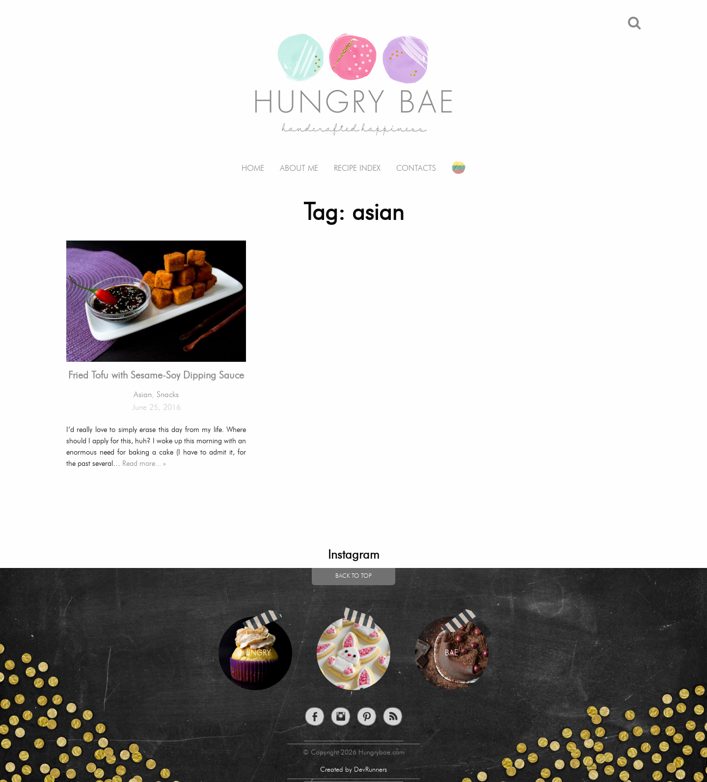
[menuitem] (253, 161)
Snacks (168, 395)
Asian (143, 395)
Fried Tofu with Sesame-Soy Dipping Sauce (156, 376)
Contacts (416, 168)
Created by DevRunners (353, 769)
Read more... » (144, 463)
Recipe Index (357, 168)
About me (299, 168)
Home (253, 168)
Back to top (353, 576)
